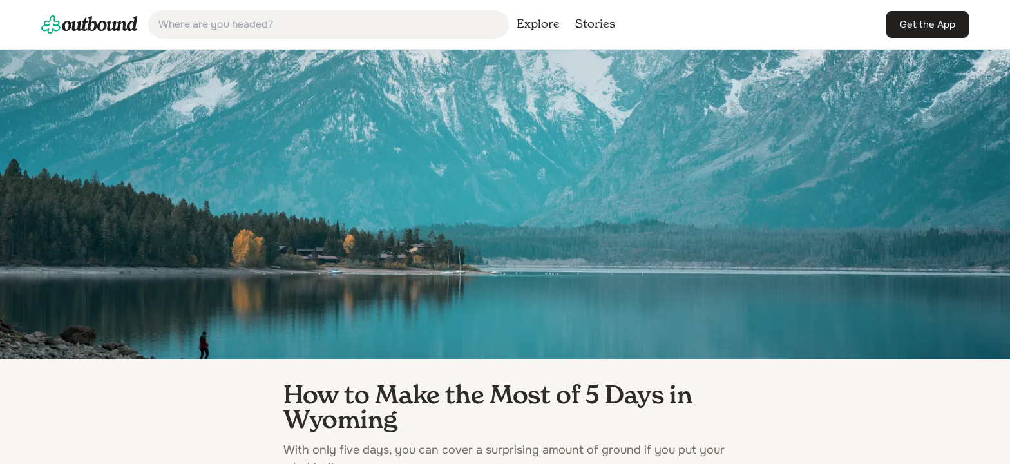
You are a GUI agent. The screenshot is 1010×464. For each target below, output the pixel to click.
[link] (89, 24)
